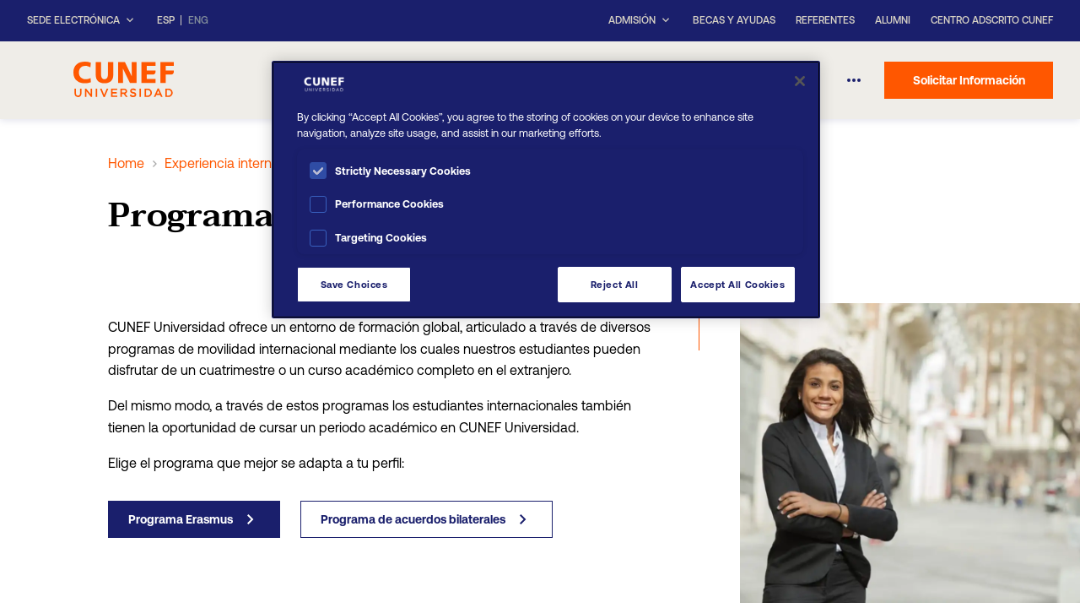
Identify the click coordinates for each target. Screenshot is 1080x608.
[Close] (799, 81)
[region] (546, 189)
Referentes (825, 20)
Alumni (892, 20)
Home (126, 163)
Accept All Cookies (737, 284)
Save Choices (354, 284)
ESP (166, 20)
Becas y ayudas (734, 20)
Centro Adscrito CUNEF (992, 20)
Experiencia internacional (240, 163)
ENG (198, 20)
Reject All (615, 284)
